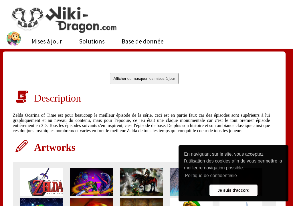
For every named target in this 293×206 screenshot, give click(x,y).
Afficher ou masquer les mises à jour (144, 78)
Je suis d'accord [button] (233, 190)
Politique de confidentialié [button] (211, 175)
